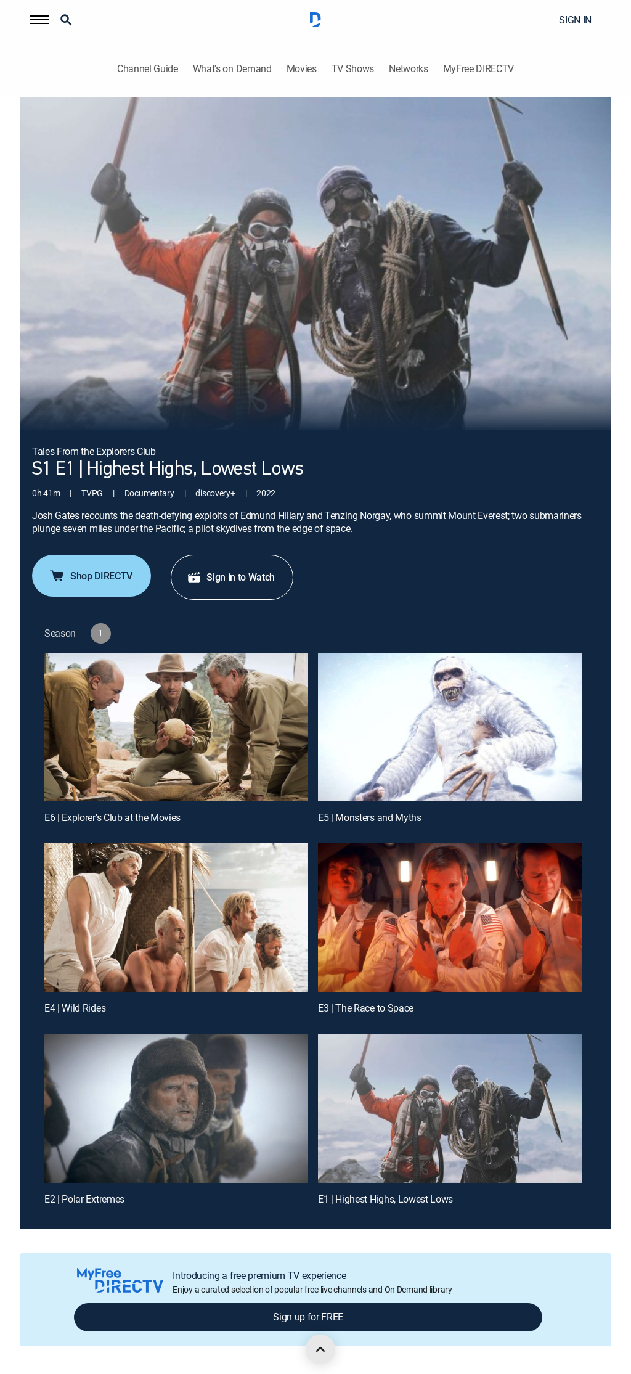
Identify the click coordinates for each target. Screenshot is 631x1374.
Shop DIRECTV (90, 575)
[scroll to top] (320, 1349)
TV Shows (353, 68)
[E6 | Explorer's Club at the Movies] (176, 727)
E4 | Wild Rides (74, 1008)
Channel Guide (147, 68)
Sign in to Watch (231, 577)
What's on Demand (232, 68)
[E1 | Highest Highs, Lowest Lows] (450, 1108)
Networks (408, 68)
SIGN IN (575, 20)
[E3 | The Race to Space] (450, 917)
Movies (302, 68)
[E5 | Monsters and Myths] (450, 727)
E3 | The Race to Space (365, 1008)
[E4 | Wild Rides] (176, 917)
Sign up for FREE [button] (308, 1316)
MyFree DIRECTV (479, 68)
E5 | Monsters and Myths (369, 817)
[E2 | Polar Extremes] (176, 1108)
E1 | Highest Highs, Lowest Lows (385, 1199)
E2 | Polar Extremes (84, 1199)
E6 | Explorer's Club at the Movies (112, 817)
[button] (39, 20)
